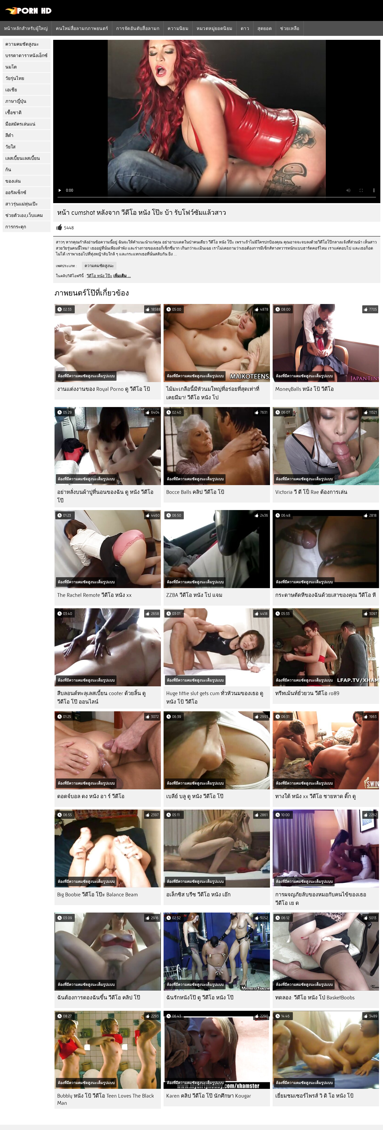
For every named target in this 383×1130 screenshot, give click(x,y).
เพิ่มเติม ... (122, 275)
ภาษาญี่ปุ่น (15, 101)
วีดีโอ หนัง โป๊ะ (99, 275)
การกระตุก (15, 226)
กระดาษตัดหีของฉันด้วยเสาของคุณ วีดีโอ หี (325, 595)
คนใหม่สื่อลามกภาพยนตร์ (82, 28)
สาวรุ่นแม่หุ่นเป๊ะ (21, 204)
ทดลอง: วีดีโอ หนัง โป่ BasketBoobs (315, 998)
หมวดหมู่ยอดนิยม (214, 28)
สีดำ (9, 135)
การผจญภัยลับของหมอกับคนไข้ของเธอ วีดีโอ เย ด (320, 899)
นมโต (11, 67)
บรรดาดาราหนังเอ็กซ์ (26, 55)
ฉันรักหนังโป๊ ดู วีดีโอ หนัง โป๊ (200, 998)
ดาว (245, 28)
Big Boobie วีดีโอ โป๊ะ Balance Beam (97, 895)
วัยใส (10, 146)
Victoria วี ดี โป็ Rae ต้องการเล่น (311, 492)
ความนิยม (178, 28)
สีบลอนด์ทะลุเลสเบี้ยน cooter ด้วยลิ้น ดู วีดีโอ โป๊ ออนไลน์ (101, 697)
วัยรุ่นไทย (14, 78)
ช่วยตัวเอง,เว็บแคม (24, 215)
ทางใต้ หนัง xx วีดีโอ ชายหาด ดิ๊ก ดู (315, 796)
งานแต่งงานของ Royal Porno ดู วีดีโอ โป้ (103, 389)
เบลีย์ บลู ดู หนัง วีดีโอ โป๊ (194, 796)
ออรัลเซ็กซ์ (15, 192)
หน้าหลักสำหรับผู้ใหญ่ (26, 28)
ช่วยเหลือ (289, 28)
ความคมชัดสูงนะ (22, 44)
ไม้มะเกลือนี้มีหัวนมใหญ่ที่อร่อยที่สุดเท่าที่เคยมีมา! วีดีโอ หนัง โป (212, 393)
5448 (69, 227)
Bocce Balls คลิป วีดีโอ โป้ (195, 492)
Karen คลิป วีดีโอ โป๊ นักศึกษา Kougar (208, 1096)
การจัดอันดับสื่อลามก (137, 28)
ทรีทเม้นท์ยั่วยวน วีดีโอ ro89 (307, 693)
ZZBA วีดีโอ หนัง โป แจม (194, 595)
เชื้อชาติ (13, 112)
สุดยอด (264, 28)
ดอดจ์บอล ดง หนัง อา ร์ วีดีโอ (90, 796)
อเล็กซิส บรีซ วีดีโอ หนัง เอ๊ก (198, 895)
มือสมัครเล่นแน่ (20, 124)
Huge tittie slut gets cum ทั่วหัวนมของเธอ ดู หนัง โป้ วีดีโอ (214, 697)
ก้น (8, 169)
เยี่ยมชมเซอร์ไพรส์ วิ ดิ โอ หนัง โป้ (314, 1096)
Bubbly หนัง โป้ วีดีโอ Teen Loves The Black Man (105, 1099)
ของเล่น (13, 181)
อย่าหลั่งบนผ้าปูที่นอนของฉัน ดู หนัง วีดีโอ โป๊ (105, 496)
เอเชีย (11, 89)
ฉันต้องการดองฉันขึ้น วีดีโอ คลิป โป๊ (98, 998)
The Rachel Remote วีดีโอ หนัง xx (94, 595)
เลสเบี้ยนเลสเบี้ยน (22, 158)
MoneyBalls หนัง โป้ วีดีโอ (304, 389)
